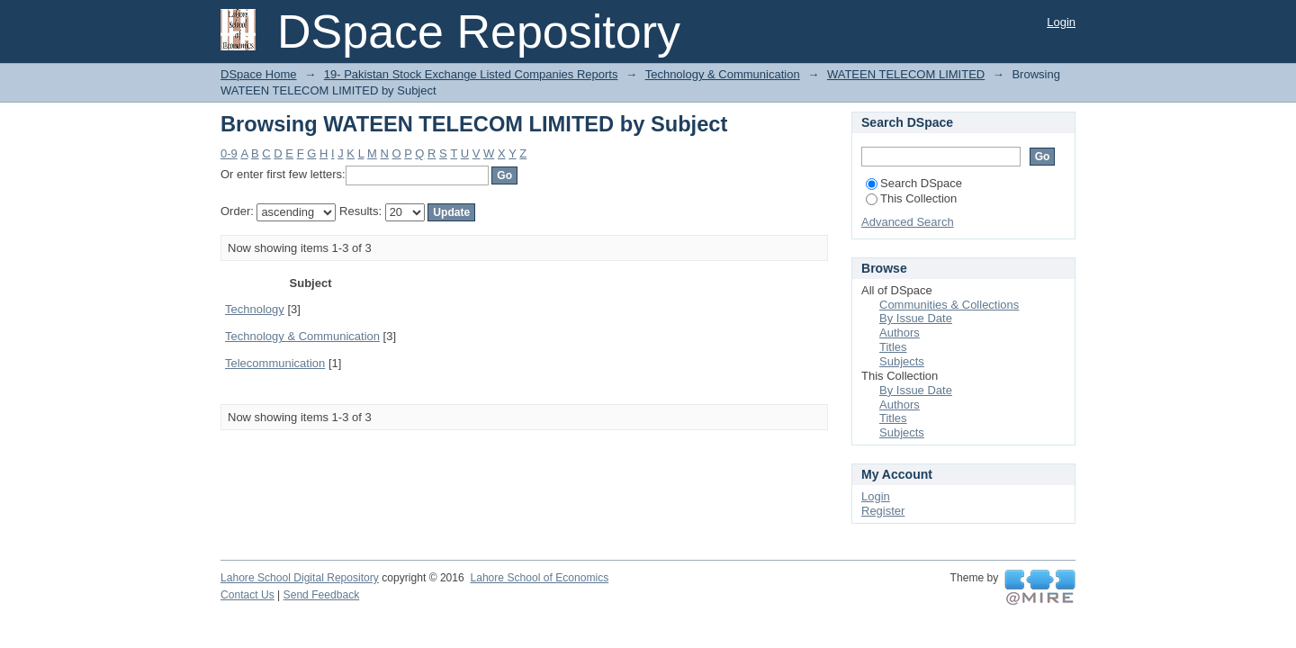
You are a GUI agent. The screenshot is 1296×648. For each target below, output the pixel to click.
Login (1061, 22)
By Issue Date (915, 318)
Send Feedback (322, 595)
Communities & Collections (949, 304)
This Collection (911, 198)
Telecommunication (275, 363)
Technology (254, 309)
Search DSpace (914, 183)
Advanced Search (907, 222)
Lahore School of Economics (539, 578)
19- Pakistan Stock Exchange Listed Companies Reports (471, 74)
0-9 (229, 153)
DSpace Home (258, 74)
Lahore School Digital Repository (299, 578)
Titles (893, 347)
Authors (899, 332)
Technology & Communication (722, 74)
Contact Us (247, 595)
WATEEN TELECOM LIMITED (906, 74)
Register (882, 511)
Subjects (901, 361)
